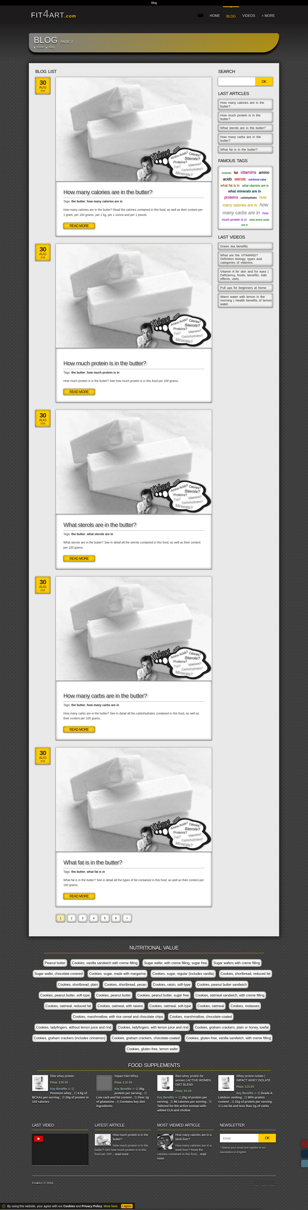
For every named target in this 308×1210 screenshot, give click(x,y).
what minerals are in (244, 191)
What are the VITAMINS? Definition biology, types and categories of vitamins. (241, 258)
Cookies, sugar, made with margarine (117, 973)
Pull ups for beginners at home (243, 288)
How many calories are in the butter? (107, 192)
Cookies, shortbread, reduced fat (245, 973)
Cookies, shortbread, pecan (125, 984)
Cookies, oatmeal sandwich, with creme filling (229, 995)
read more (122, 1154)
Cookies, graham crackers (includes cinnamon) (69, 1038)
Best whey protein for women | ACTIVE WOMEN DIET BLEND (193, 1080)
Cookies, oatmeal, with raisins (120, 1006)
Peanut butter (55, 963)
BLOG (231, 16)
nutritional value (257, 179)
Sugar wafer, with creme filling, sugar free (175, 963)
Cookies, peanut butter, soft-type (65, 995)
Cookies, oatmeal (211, 1006)
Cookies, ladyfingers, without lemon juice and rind (73, 1027)
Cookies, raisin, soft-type (171, 984)
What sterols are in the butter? (99, 524)
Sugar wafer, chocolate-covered (58, 973)
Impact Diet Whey (126, 1076)
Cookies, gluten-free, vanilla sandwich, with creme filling (228, 1038)
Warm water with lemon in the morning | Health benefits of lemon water (246, 300)
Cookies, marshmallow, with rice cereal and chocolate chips (118, 1016)
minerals (226, 172)
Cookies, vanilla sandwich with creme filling (105, 963)
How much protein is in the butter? (104, 363)
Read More (79, 226)
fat (236, 172)
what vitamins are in (255, 185)
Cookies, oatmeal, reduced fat (68, 1006)
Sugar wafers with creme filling (236, 963)
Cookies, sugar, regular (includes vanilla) (183, 973)
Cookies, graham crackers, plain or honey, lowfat (232, 1027)
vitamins (248, 172)
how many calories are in (105, 201)
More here (110, 1206)
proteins (231, 197)
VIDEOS (248, 16)
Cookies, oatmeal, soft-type (170, 1006)
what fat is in (96, 871)
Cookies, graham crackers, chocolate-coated (146, 1038)
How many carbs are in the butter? (105, 695)
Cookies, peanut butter (113, 995)
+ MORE (268, 16)
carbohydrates (249, 197)
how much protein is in (103, 372)
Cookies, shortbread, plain (78, 984)
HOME (215, 16)
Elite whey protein (62, 1076)
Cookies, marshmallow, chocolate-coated (201, 1016)
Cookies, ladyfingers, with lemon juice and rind (153, 1027)
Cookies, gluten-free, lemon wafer (152, 1049)
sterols (240, 179)
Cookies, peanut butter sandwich (222, 984)
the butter (78, 201)
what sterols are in (100, 534)
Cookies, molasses (245, 1006)
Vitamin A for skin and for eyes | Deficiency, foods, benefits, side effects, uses (244, 275)
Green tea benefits (234, 246)
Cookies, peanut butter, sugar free (163, 995)
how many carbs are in (103, 705)
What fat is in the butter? (92, 862)
